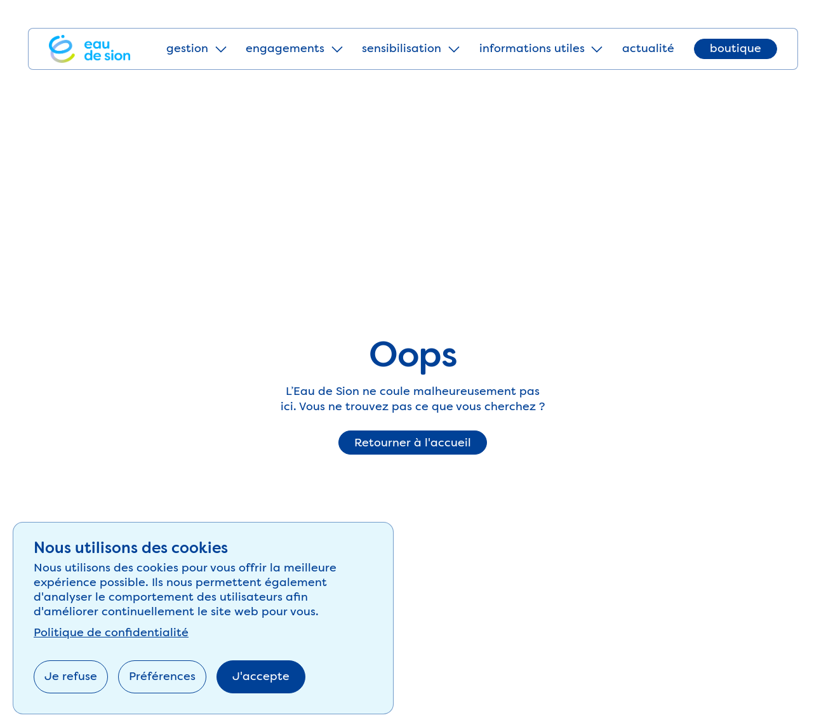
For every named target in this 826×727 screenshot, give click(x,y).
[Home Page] (89, 49)
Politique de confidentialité (111, 632)
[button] (196, 49)
